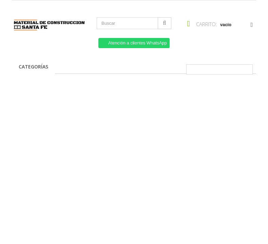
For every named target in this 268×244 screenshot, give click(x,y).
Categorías (33, 66)
